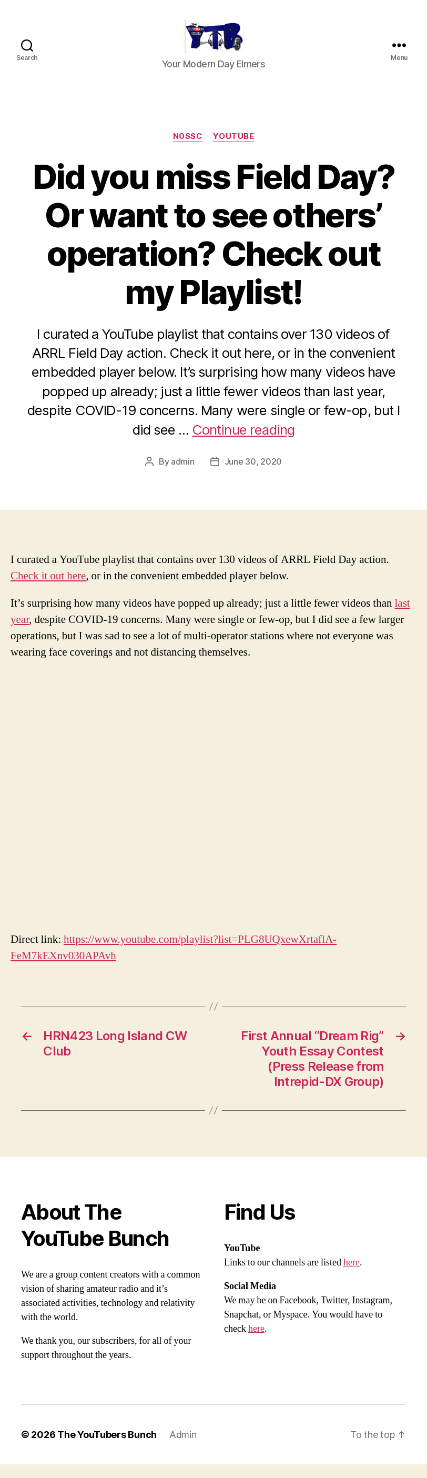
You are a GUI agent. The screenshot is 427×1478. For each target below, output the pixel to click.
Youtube (233, 150)
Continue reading (243, 443)
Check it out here (48, 590)
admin (183, 475)
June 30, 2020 (253, 475)
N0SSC (188, 150)
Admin (183, 1448)
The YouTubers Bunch (107, 1448)
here (351, 1276)
